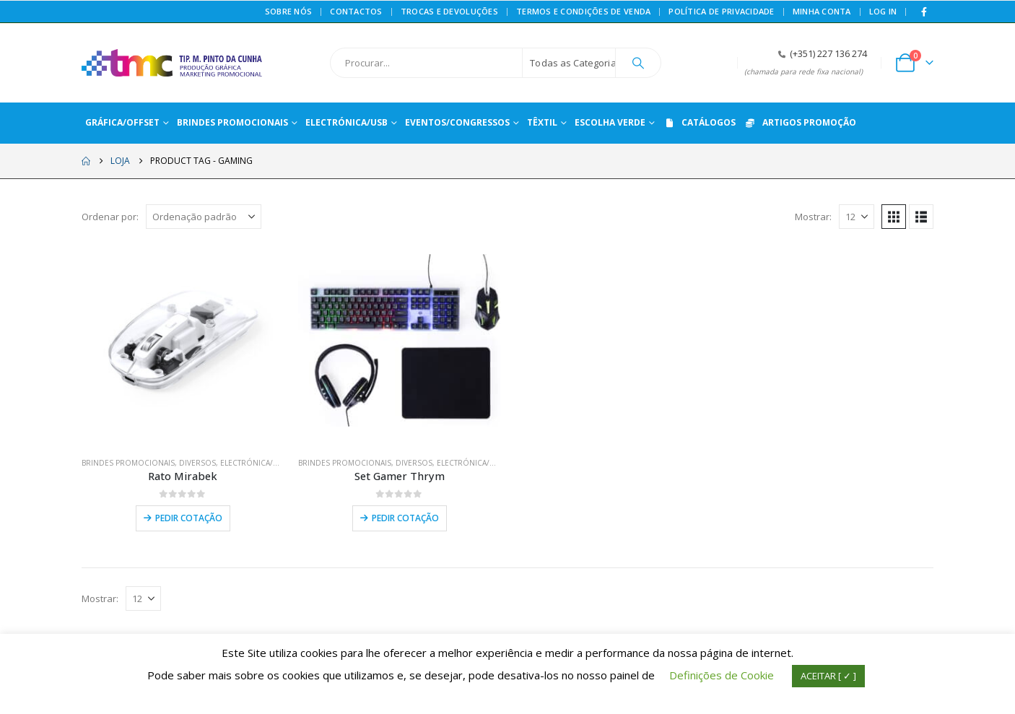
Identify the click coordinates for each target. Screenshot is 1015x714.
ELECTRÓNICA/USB (253, 463)
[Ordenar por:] (203, 216)
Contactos (356, 11)
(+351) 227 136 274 (828, 54)
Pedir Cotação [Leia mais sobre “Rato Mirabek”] (188, 518)
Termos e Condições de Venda (583, 11)
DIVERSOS (197, 463)
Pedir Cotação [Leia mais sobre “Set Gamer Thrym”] (405, 518)
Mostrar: (813, 216)
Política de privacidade (721, 11)
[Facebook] (924, 11)
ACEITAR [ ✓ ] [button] (828, 675)
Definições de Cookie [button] (721, 675)
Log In (883, 11)
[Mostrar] (856, 216)
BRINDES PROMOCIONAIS (128, 463)
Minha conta (822, 11)
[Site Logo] (172, 63)
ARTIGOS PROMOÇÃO (800, 122)
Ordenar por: (110, 216)
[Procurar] (638, 62)
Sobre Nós (288, 11)
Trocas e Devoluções (449, 11)
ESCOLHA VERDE (610, 122)
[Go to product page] (183, 344)
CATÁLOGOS (699, 122)
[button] (893, 216)
